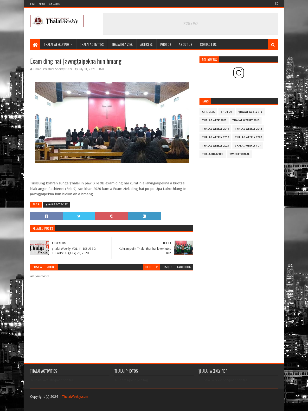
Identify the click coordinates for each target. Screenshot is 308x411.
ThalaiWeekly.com (75, 396)
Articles (146, 44)
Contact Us (54, 4)
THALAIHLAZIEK (212, 154)
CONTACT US (208, 44)
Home (32, 4)
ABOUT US (185, 44)
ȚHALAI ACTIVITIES (92, 44)
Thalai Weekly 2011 (215, 128)
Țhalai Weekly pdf (248, 145)
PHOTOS (165, 44)
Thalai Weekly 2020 (248, 137)
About (42, 4)
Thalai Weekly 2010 (245, 120)
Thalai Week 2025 (214, 120)
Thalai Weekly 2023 (215, 145)
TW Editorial (239, 154)
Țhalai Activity (57, 204)
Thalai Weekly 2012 (248, 128)
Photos (226, 112)
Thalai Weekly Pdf (56, 44)
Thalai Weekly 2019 (215, 137)
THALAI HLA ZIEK (122, 44)
